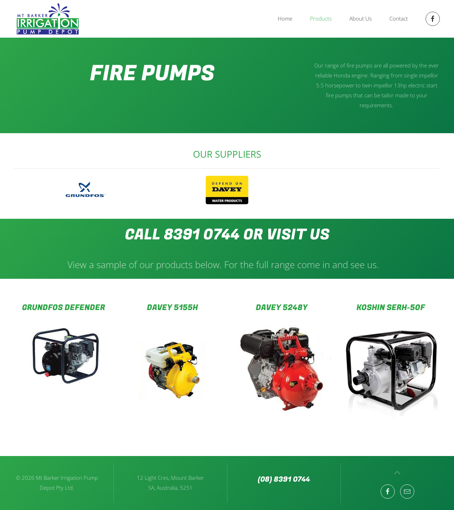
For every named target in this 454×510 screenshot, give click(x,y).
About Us (360, 18)
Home (285, 18)
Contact (398, 18)
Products (321, 18)
